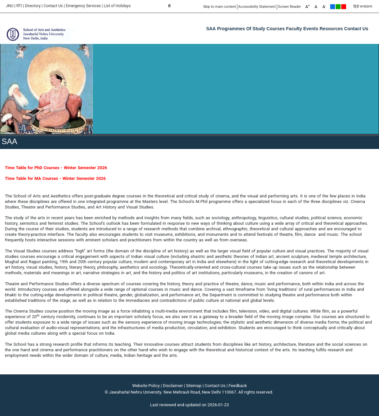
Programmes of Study (241, 28)
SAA (211, 28)
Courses (276, 28)
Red (343, 6)
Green (338, 6)
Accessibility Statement (257, 7)
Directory (33, 6)
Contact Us (53, 6)
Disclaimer (173, 385)
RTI (19, 6)
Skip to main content (219, 7)
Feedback (238, 385)
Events (310, 28)
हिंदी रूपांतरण (362, 7)
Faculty (294, 28)
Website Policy (146, 385)
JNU (9, 6)
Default (332, 6)
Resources (331, 28)
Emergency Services (83, 6)
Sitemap (194, 385)
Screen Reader (289, 7)
